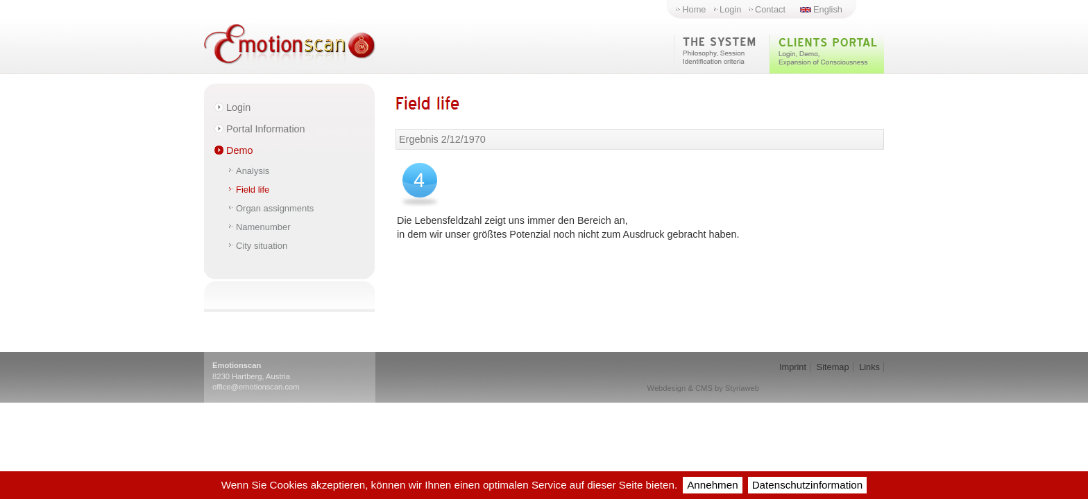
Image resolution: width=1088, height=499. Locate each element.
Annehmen (712, 485)
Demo (239, 150)
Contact (770, 9)
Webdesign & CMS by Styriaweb (703, 388)
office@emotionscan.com (256, 387)
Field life (252, 189)
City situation (261, 245)
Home (694, 9)
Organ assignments (275, 208)
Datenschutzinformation (807, 485)
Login (730, 9)
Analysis (252, 171)
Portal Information (265, 128)
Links (869, 367)
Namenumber (263, 227)
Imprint (792, 367)
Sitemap (833, 367)
